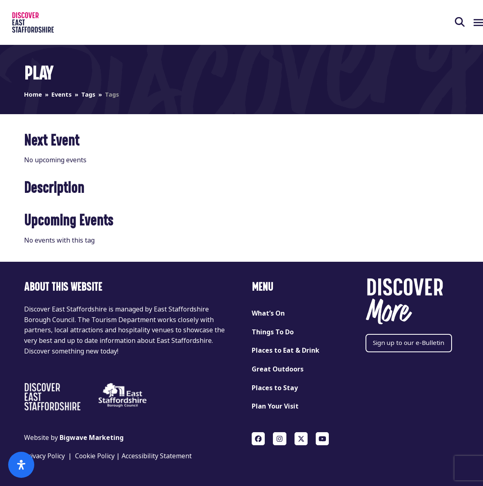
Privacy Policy (44, 456)
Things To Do (273, 332)
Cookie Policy (95, 456)
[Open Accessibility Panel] (21, 465)
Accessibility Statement (157, 456)
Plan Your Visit (275, 406)
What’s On (268, 313)
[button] (451, 22)
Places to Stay (275, 388)
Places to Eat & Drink (285, 351)
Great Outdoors (278, 369)
